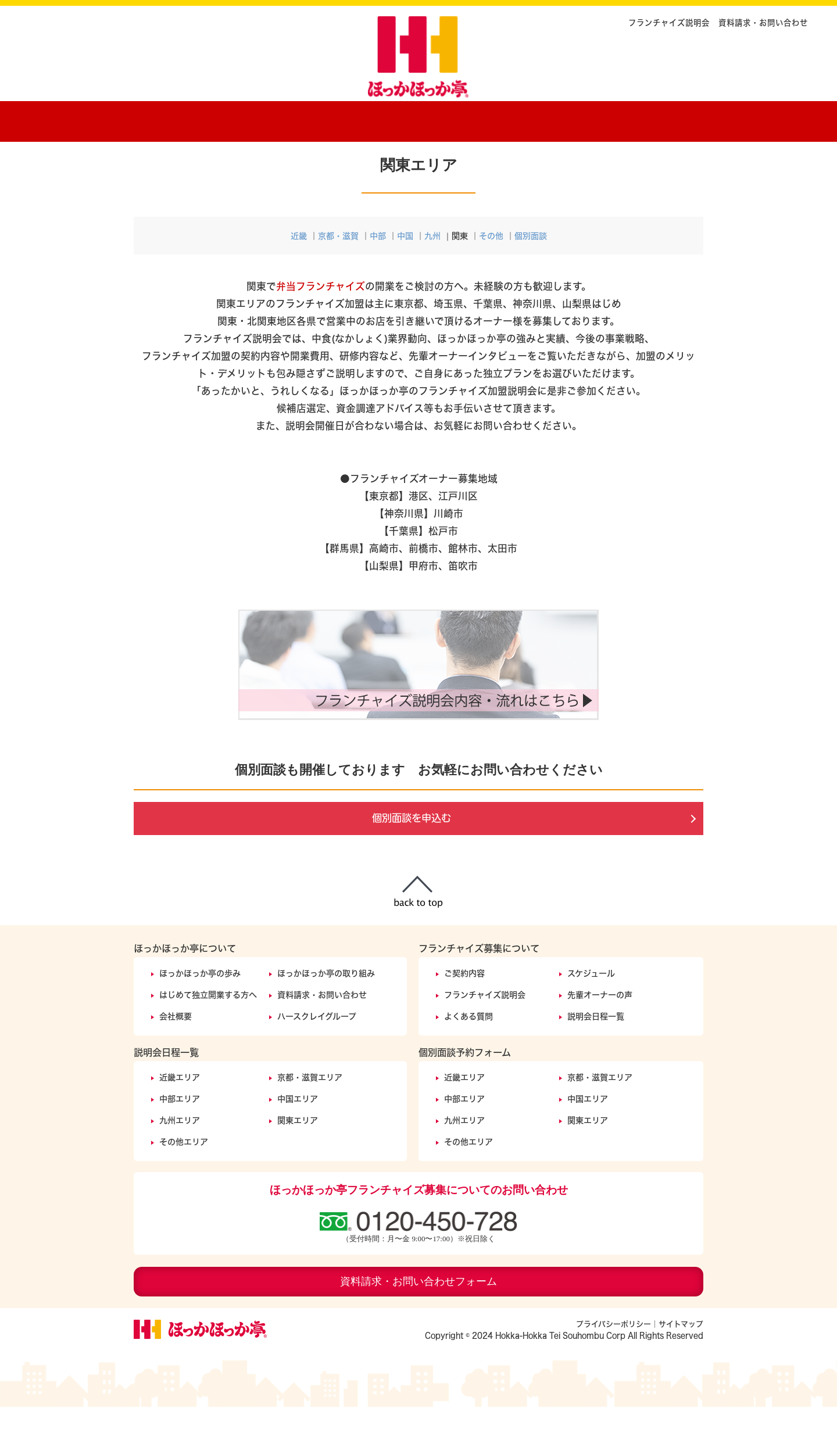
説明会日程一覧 (595, 1049)
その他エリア (183, 1174)
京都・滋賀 (338, 268)
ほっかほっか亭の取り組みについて (378, 119)
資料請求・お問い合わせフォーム (418, 1314)
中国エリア (297, 1131)
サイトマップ (681, 1357)
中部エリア (179, 1131)
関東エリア (297, 1153)
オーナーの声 (563, 119)
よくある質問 (468, 1049)
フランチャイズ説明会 (669, 22)
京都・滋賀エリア (309, 1110)
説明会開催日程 (656, 119)
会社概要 (175, 1049)
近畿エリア (179, 1110)
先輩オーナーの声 (599, 1027)
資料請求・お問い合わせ (763, 22)
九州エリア (179, 1153)
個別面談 (530, 268)
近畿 (299, 268)
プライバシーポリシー (613, 1357)
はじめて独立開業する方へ (208, 1027)
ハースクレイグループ (316, 1049)
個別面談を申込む (411, 851)
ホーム (163, 119)
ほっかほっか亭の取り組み (326, 1006)
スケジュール (591, 1006)
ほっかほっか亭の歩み (259, 119)
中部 (378, 268)
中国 (405, 268)
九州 (432, 268)
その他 (491, 268)
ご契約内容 (476, 119)
